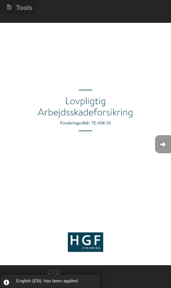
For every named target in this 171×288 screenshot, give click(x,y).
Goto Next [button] (163, 144)
